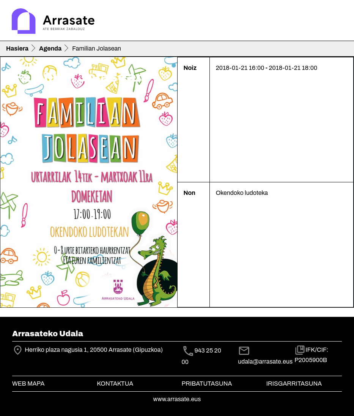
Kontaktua (115, 383)
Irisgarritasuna (294, 383)
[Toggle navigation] (337, 22)
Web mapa (28, 383)
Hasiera (17, 48)
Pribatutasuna (207, 383)
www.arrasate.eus (177, 399)
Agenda (50, 48)
